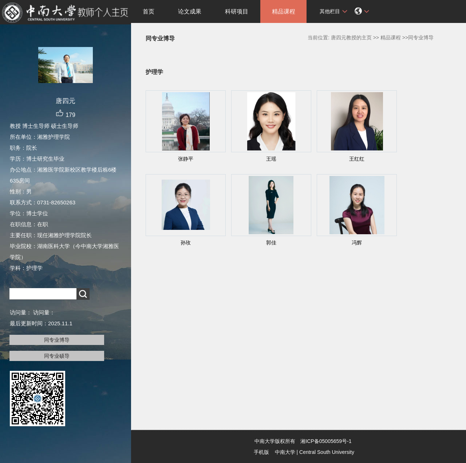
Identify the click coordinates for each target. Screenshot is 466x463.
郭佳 (271, 243)
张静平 (185, 159)
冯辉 (357, 243)
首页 (148, 11)
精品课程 (283, 11)
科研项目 (236, 11)
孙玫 (186, 243)
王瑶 (271, 159)
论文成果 (189, 11)
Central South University (326, 452)
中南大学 (285, 452)
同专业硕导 (57, 356)
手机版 (261, 452)
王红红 (356, 159)
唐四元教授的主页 (351, 37)
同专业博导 (57, 340)
